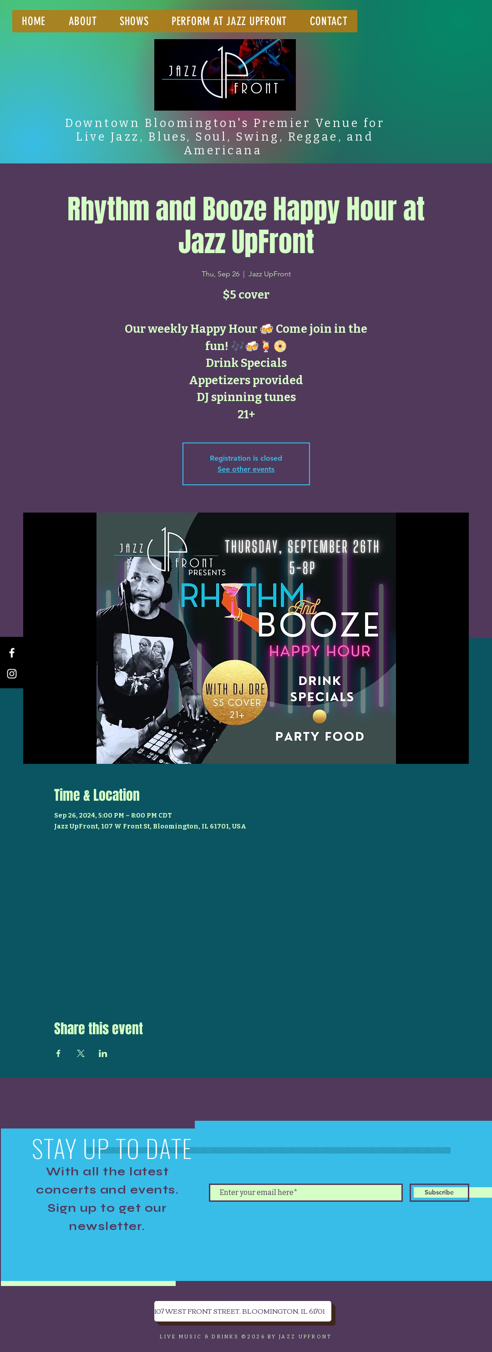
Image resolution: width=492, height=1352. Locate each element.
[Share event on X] (80, 1053)
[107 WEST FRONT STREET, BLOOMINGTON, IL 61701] (242, 1311)
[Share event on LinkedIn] (103, 1053)
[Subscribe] (439, 1193)
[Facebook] (11, 652)
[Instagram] (11, 673)
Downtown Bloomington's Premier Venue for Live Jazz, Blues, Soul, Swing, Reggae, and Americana (225, 137)
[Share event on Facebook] (58, 1053)
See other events (246, 469)
